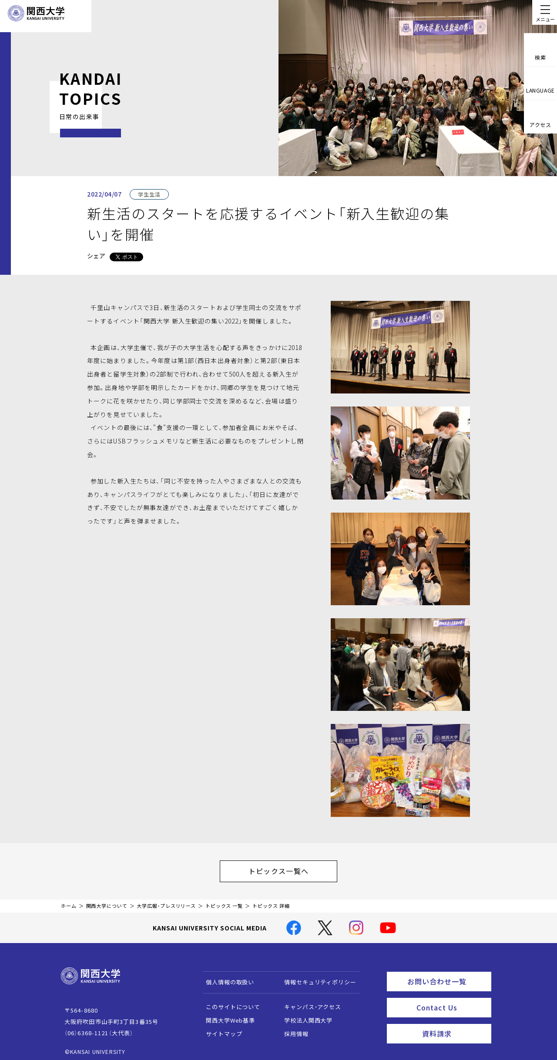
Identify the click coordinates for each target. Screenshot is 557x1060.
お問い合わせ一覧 (447, 975)
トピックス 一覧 (224, 901)
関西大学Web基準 (226, 1016)
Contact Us (451, 999)
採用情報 (292, 1029)
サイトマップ (220, 1029)
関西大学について (107, 901)
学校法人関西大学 (304, 1016)
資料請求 (454, 1023)
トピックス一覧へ (287, 868)
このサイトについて (229, 1002)
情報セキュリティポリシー (316, 977)
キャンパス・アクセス (308, 1002)
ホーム (69, 901)
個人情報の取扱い (226, 977)
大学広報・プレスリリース (166, 901)
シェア (96, 255)
